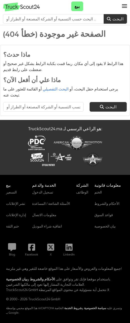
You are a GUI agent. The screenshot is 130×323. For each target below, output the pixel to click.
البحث (115, 18)
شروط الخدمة (73, 308)
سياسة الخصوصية (95, 308)
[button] (124, 6)
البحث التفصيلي (56, 88)
